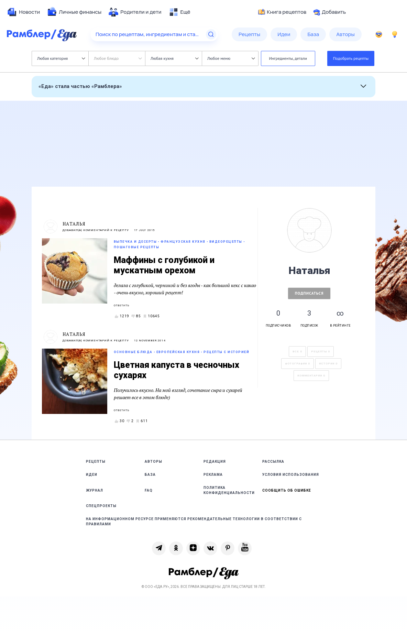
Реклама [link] (213, 474)
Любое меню (231, 58)
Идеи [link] (91, 474)
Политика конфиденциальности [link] (229, 490)
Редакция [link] (215, 461)
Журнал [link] (94, 490)
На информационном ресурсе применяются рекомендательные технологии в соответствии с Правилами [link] (194, 521)
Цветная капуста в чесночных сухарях (176, 370)
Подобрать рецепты (351, 58)
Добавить (329, 12)
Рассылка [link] (273, 461)
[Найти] (211, 34)
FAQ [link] (149, 490)
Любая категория (61, 58)
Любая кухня (174, 58)
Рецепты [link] (96, 461)
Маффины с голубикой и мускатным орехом (164, 265)
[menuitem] (23, 12)
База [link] (150, 474)
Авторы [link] (153, 461)
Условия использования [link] (290, 474)
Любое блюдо (118, 58)
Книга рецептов (282, 12)
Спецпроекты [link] (101, 506)
